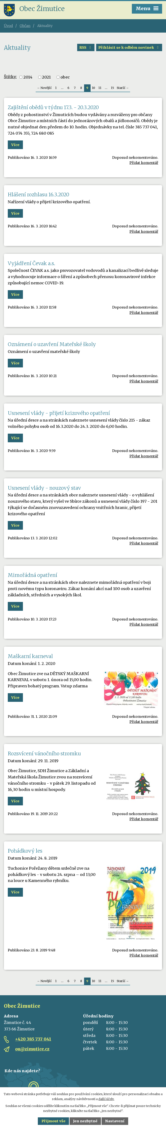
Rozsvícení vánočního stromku (44, 754)
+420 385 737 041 (33, 1039)
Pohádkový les (25, 851)
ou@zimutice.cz (32, 1049)
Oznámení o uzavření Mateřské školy (52, 344)
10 (93, 88)
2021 (46, 77)
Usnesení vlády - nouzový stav (44, 488)
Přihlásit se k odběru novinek (129, 47)
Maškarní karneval (30, 656)
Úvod (8, 26)
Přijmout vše (53, 1121)
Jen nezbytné (85, 1121)
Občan (25, 26)
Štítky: (10, 76)
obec (65, 77)
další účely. (106, 1099)
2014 (27, 77)
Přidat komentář (143, 163)
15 (112, 88)
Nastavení (114, 1121)
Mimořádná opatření (32, 575)
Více (15, 145)
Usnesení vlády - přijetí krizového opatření (59, 413)
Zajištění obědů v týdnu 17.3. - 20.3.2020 (53, 107)
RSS (85, 47)
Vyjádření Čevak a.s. (31, 263)
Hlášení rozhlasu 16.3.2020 (38, 195)
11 (99, 88)
